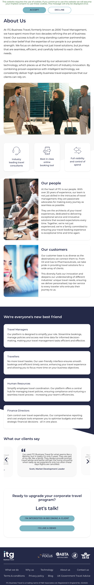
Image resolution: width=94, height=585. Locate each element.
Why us (29, 570)
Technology (47, 570)
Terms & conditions (14, 576)
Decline (60, 10)
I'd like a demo (47, 528)
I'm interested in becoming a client (47, 518)
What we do (12, 570)
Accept (34, 10)
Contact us (83, 570)
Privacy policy (36, 576)
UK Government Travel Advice (73, 576)
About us (65, 570)
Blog (50, 576)
